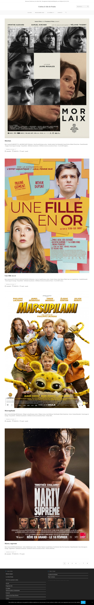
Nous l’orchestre (51, 576)
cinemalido (8, 151)
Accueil (7, 583)
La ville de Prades (9, 576)
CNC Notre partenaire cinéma (12, 579)
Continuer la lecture (11, 149)
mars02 (26, 151)
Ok (83, 602)
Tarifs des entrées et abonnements (13, 590)
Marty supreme (11, 543)
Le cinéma (8, 588)
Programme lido (9, 585)
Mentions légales (9, 573)
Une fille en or (10, 276)
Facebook (8, 593)
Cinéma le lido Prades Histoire (12, 595)
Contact (7, 598)
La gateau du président (52, 574)
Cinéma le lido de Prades (47, 7)
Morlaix (8, 141)
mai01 (22, 151)
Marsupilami (10, 411)
